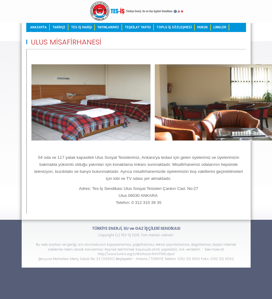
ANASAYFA (38, 27)
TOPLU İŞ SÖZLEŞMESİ (174, 27)
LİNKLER (219, 27)
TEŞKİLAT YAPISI (138, 27)
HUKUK (202, 27)
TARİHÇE (58, 27)
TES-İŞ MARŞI (81, 27)
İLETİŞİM (37, 33)
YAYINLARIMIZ (108, 27)
